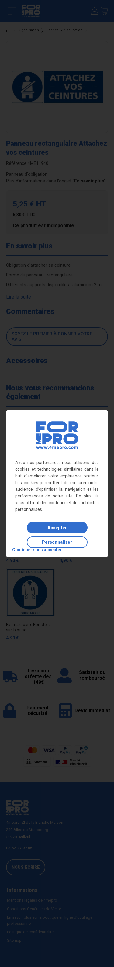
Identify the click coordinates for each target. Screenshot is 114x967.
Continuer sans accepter (37, 549)
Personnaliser (57, 542)
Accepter (57, 527)
